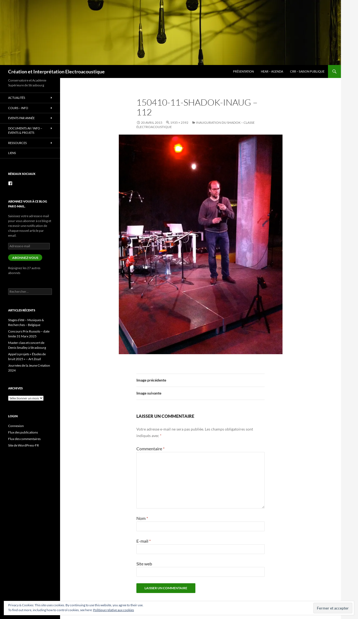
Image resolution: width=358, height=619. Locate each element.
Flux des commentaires (24, 439)
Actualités (16, 97)
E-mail (143, 540)
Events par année (21, 118)
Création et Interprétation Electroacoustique (56, 71)
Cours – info (18, 108)
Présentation (243, 71)
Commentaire (150, 448)
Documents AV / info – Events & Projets (25, 130)
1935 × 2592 (179, 122)
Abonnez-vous (25, 258)
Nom (142, 518)
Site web (144, 563)
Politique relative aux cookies (113, 610)
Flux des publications (23, 432)
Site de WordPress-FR (23, 445)
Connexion (16, 426)
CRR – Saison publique (307, 71)
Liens (12, 153)
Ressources (17, 143)
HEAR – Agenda (272, 71)
